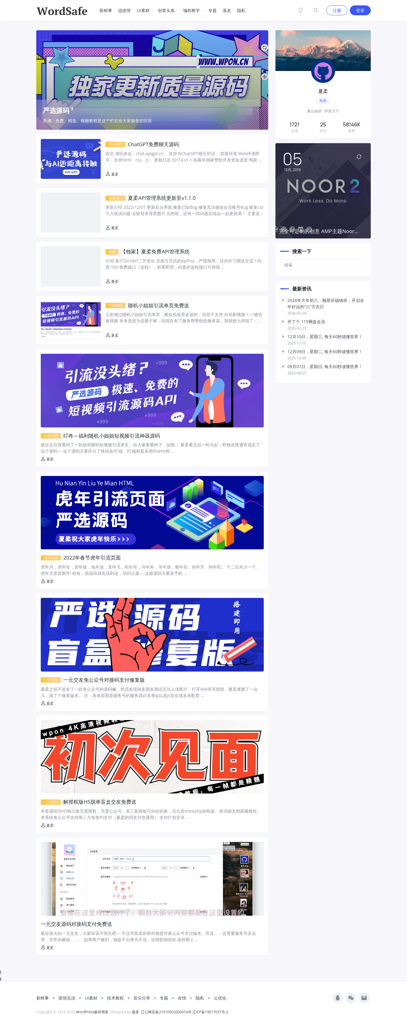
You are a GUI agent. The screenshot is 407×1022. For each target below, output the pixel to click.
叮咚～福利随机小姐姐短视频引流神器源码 (100, 435)
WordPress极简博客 (92, 1012)
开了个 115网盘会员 (306, 321)
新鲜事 (106, 10)
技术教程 (115, 998)
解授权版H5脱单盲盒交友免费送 (88, 801)
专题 (212, 10)
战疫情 (124, 10)
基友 (227, 10)
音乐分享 (141, 998)
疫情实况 (66, 998)
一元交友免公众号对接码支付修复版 (93, 679)
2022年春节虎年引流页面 (81, 557)
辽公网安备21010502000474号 (166, 1012)
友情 (182, 998)
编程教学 (191, 10)
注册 (337, 10)
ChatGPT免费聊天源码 (142, 144)
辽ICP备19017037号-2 (210, 1012)
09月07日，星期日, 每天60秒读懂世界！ (325, 366)
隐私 (241, 10)
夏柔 (111, 174)
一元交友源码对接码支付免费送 (76, 923)
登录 (360, 10)
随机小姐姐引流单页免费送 (147, 305)
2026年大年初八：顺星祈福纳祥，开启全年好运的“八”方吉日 (325, 303)
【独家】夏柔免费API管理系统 (147, 251)
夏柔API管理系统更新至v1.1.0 (150, 197)
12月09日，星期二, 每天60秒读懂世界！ (325, 351)
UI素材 (143, 10)
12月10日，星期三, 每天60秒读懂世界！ (325, 336)
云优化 (220, 998)
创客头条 (166, 10)
